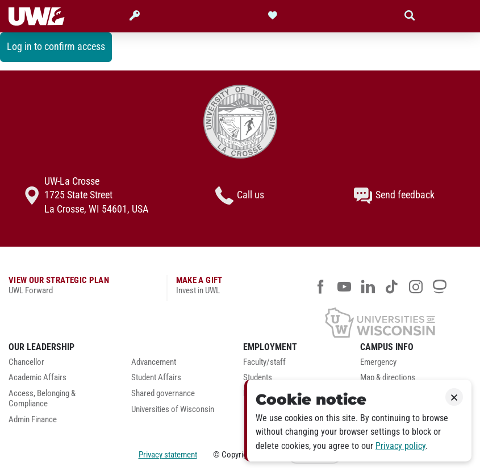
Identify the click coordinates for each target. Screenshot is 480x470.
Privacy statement (168, 455)
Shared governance (163, 393)
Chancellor (26, 362)
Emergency (378, 362)
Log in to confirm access (56, 46)
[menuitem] (61, 365)
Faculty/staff (264, 362)
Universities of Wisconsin (172, 409)
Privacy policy (400, 445)
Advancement (153, 362)
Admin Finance (33, 420)
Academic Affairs (37, 377)
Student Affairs (156, 377)
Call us (239, 195)
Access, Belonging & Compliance (42, 399)
